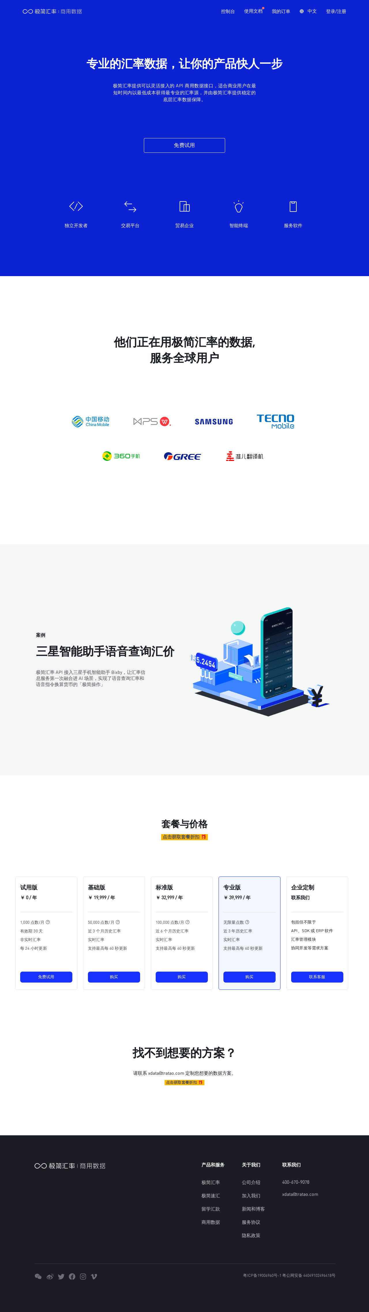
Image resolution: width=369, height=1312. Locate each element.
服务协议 (251, 1222)
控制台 (228, 11)
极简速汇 (211, 1195)
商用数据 (211, 1222)
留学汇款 (211, 1209)
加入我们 (251, 1195)
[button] (308, 11)
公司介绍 (251, 1182)
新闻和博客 (253, 1209)
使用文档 (253, 11)
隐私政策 (251, 1235)
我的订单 (281, 11)
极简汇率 (211, 1182)
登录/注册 (336, 11)
